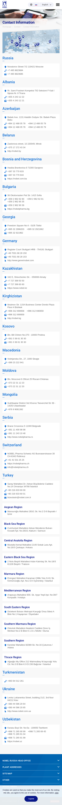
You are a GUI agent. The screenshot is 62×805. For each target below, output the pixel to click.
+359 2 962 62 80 (15, 199)
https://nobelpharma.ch (18, 463)
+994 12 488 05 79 (37, 123)
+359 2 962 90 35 (15, 201)
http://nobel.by (14, 151)
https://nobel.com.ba (17, 178)
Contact (17, 27)
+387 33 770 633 (15, 171)
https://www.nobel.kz (17, 288)
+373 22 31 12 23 (15, 383)
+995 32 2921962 (35, 229)
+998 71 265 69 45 (37, 731)
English (45, 5)
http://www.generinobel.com (20, 260)
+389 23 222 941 (15, 362)
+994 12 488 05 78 (16, 123)
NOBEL (4, 4)
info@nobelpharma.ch (17, 467)
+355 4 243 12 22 (15, 97)
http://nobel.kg (14, 318)
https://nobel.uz (14, 741)
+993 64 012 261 (15, 681)
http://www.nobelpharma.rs (20, 437)
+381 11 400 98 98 (16, 429)
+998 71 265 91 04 (16, 734)
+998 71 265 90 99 (16, 731)
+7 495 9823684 (15, 70)
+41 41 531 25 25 (15, 460)
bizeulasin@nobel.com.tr (19, 497)
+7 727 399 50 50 (15, 280)
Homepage (6, 27)
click (56, 793)
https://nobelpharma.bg (18, 209)
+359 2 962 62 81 (35, 199)
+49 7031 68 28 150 (17, 253)
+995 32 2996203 (15, 229)
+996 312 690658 (15, 311)
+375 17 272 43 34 (16, 147)
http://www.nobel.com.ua (19, 711)
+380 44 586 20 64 (16, 704)
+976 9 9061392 (15, 409)
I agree (31, 799)
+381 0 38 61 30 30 (16, 338)
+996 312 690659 (35, 311)
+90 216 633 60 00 (16, 490)
